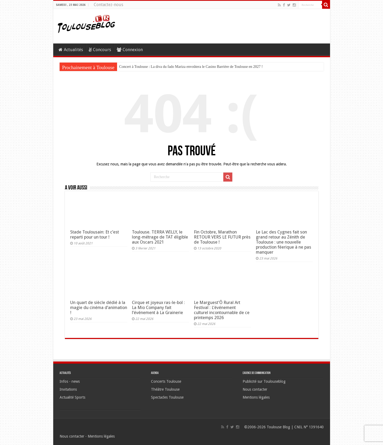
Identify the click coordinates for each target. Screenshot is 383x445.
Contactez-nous (108, 4)
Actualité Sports (72, 397)
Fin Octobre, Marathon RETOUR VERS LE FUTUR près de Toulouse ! (222, 237)
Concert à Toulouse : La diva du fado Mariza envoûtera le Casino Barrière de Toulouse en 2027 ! (191, 67)
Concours (100, 49)
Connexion (130, 49)
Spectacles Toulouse (167, 397)
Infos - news (70, 381)
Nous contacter (255, 389)
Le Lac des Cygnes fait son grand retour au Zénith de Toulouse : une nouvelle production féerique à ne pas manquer (283, 242)
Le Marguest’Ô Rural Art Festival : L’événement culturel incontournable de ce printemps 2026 (222, 310)
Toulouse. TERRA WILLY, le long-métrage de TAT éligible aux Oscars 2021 (160, 237)
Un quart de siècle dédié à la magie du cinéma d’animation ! (98, 307)
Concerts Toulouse (166, 381)
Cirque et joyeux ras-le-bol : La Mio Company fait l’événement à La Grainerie (158, 307)
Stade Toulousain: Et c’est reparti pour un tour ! (94, 235)
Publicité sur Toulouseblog (264, 381)
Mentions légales (256, 397)
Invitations (68, 389)
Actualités (71, 49)
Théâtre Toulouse (165, 389)
